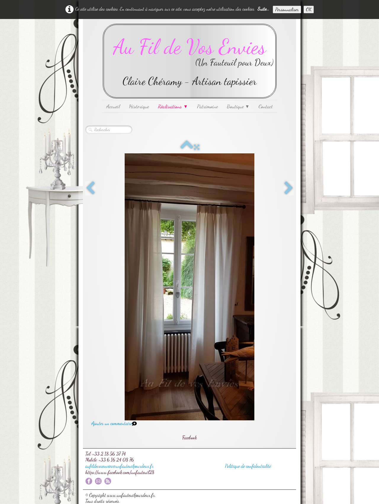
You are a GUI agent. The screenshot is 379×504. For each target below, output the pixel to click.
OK (308, 9)
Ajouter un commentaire (111, 423)
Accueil (113, 106)
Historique (139, 106)
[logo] (190, 61)
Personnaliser (287, 9)
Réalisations (173, 106)
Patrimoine (207, 106)
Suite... (263, 9)
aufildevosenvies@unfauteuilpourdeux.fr (119, 466)
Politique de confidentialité (248, 466)
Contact (265, 106)
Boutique (238, 106)
